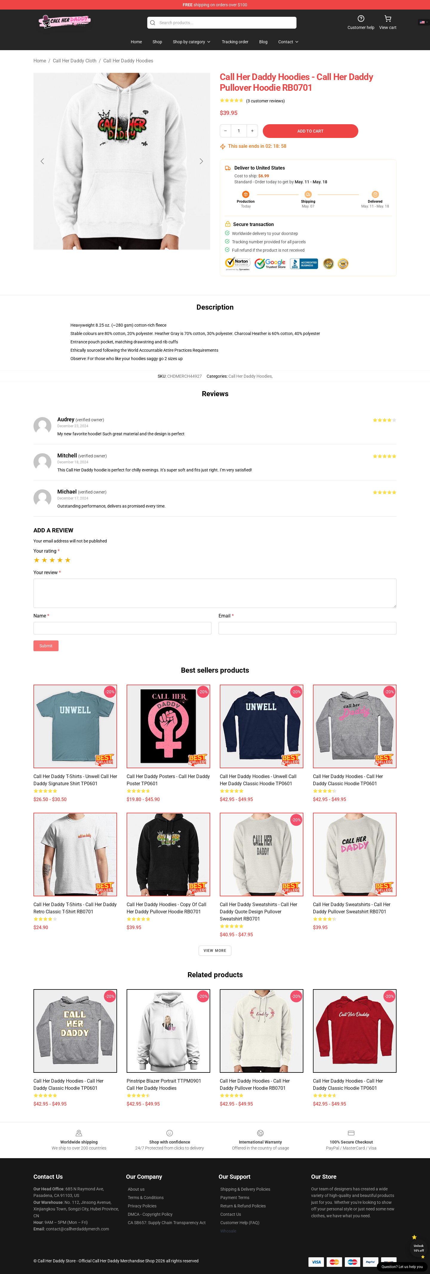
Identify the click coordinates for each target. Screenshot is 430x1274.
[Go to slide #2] (122, 264)
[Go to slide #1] (90, 264)
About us (136, 1189)
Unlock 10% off (419, 1248)
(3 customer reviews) (265, 101)
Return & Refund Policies (243, 1206)
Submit (46, 645)
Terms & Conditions (146, 1197)
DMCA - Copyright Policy (150, 1214)
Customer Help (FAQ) (239, 1222)
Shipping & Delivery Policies (245, 1189)
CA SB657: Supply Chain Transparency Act (167, 1222)
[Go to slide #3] (153, 264)
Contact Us (230, 1214)
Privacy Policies (142, 1206)
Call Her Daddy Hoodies (128, 61)
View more (215, 951)
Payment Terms (234, 1197)
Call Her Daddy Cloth (74, 61)
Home (39, 61)
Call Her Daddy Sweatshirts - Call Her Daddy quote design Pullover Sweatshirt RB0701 (258, 912)
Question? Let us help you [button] (402, 1267)
